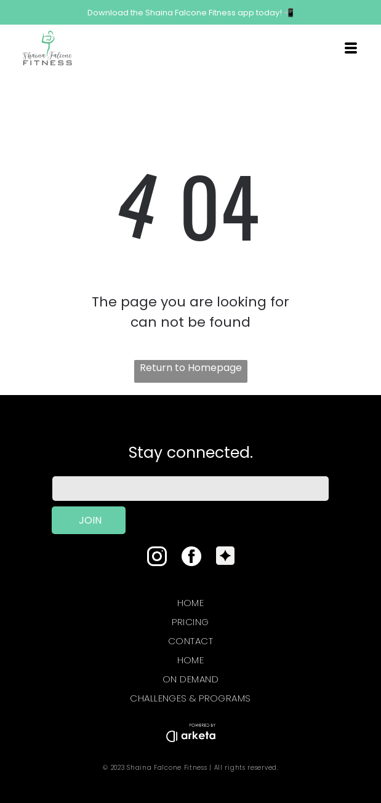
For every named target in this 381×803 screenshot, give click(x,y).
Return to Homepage (191, 368)
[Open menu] (350, 48)
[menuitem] (190, 600)
